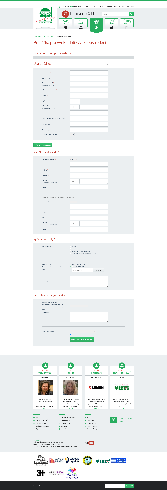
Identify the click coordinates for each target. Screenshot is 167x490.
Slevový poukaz (79, 267)
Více (44, 408)
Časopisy (64, 426)
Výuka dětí (96, 22)
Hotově (73, 246)
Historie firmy (91, 423)
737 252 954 (65, 7)
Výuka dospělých (81, 22)
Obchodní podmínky (68, 417)
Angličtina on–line (105, 7)
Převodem (74, 249)
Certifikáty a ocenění (42, 426)
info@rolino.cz (77, 7)
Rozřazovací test (41, 423)
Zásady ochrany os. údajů (95, 429)
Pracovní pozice (92, 426)
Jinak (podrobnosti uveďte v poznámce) (84, 253)
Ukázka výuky (65, 420)
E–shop (86, 7)
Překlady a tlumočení (127, 22)
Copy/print (90, 420)
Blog (123, 7)
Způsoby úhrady (66, 429)
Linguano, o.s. (40, 429)
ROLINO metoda (65, 22)
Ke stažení (117, 7)
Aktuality (94, 7)
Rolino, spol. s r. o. (39, 37)
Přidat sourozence (43, 145)
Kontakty (130, 7)
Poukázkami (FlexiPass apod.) (80, 251)
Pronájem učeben (67, 423)
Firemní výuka (112, 22)
